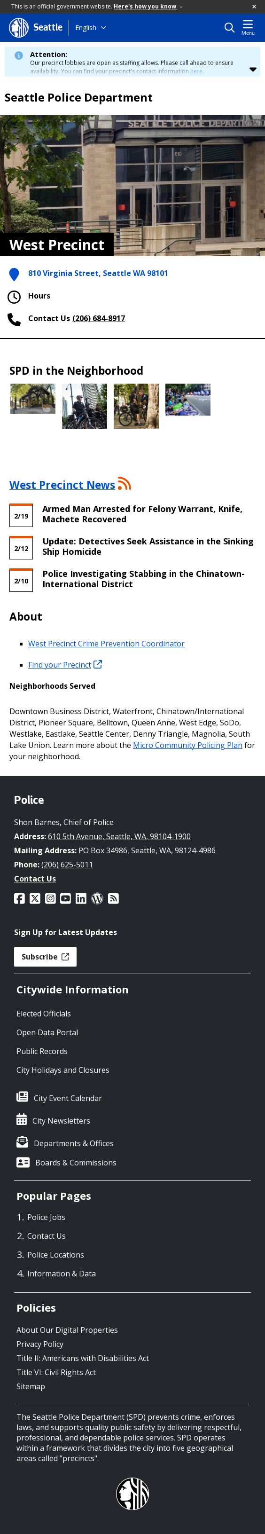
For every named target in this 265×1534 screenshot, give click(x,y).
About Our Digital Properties (67, 1330)
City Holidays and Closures (62, 1070)
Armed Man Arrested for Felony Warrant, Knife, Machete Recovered (142, 514)
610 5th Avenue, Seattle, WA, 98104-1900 (119, 836)
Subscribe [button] (45, 957)
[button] (254, 7)
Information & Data (61, 1273)
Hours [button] (27, 297)
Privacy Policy (39, 1344)
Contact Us (35, 878)
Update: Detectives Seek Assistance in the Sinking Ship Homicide (148, 546)
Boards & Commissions (76, 1162)
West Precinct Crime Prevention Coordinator (106, 643)
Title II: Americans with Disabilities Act (82, 1358)
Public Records (42, 1051)
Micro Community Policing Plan (187, 745)
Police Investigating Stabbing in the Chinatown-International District (143, 579)
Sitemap (30, 1386)
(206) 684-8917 (98, 318)
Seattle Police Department (79, 97)
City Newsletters (61, 1121)
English (85, 27)
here (196, 71)
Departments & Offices (74, 1143)
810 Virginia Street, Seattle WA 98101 (98, 273)
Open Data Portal (47, 1032)
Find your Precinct (65, 665)
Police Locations (55, 1255)
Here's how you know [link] (148, 6)
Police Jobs (46, 1217)
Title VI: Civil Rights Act (56, 1372)
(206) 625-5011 (67, 864)
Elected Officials (43, 1013)
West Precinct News (62, 485)
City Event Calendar (68, 1098)
